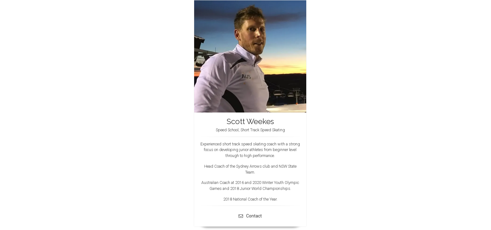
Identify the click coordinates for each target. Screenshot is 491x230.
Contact (250, 215)
